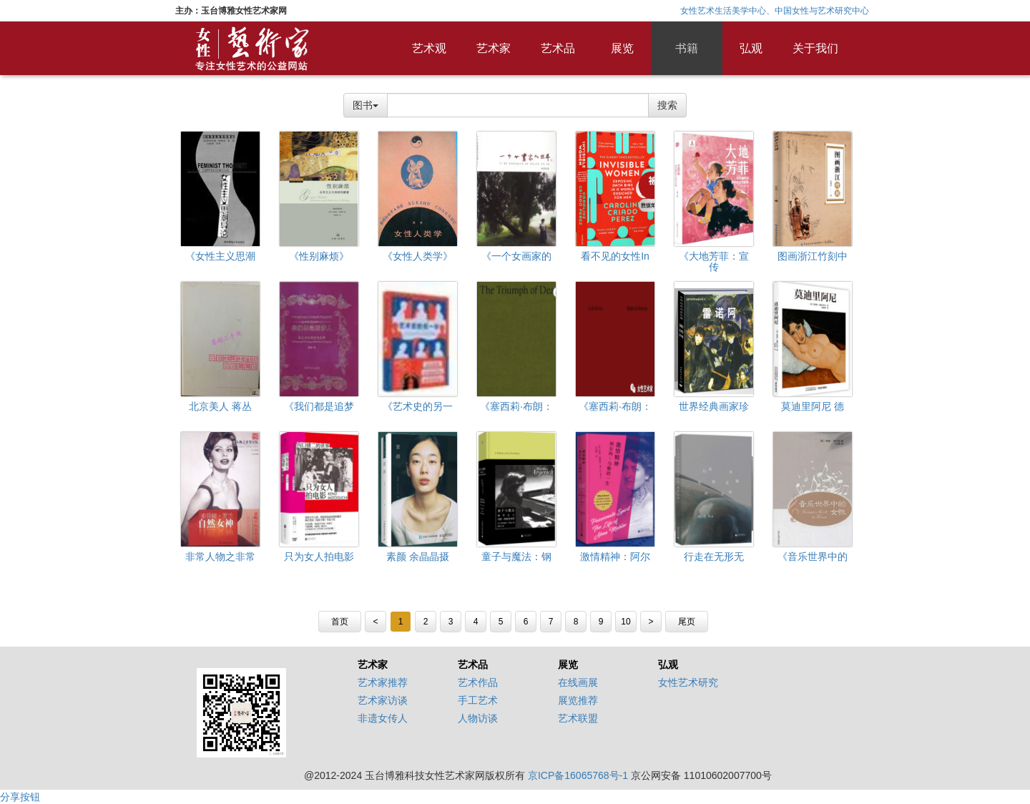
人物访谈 (478, 718)
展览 (622, 48)
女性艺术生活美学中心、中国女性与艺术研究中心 (774, 11)
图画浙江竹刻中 (813, 256)
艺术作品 (478, 682)
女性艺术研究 (688, 682)
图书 (365, 105)
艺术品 (558, 48)
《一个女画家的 (516, 256)
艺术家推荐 (383, 682)
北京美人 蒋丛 (220, 406)
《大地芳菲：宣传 (714, 261)
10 (625, 622)
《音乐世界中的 (813, 556)
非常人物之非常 (220, 556)
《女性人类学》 (418, 256)
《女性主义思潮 (220, 256)
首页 (339, 622)
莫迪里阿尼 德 (812, 406)
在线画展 (578, 682)
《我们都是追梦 (319, 406)
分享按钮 (20, 797)
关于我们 (815, 48)
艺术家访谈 (383, 700)
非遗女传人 (383, 718)
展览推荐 (578, 700)
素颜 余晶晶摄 (417, 556)
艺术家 (493, 48)
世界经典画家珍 (714, 406)
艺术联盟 (578, 718)
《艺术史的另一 (418, 406)
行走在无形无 (714, 556)
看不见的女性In (615, 256)
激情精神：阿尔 (615, 556)
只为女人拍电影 (319, 556)
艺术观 (429, 48)
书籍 (686, 48)
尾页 (686, 622)
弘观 (751, 48)
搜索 (667, 105)
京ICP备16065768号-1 (578, 775)
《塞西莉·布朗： (516, 406)
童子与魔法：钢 (516, 556)
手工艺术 (478, 700)
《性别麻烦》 (319, 256)
